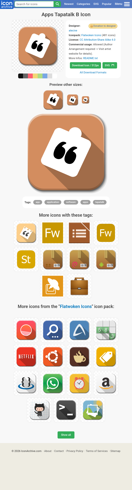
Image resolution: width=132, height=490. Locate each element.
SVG (96, 4)
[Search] (57, 4)
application (53, 202)
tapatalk (99, 202)
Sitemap (115, 451)
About (48, 451)
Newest (68, 4)
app (38, 202)
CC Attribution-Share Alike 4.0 (97, 39)
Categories (83, 4)
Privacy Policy (74, 451)
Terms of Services (97, 451)
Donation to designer (104, 25)
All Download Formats (93, 72)
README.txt (90, 58)
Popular (107, 4)
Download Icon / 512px (85, 65)
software (71, 202)
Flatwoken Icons (91, 35)
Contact (59, 451)
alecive (73, 30)
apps (85, 202)
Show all (66, 434)
